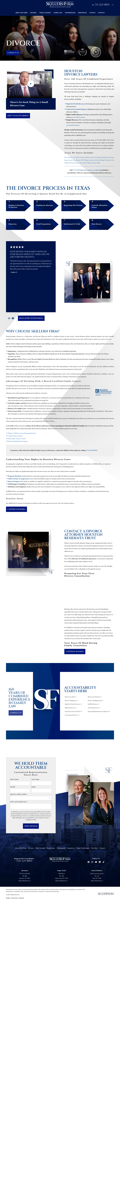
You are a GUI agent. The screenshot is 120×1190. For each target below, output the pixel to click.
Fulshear (87, 157)
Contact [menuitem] (101, 12)
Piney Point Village (85, 163)
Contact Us (13, 53)
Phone (12, 787)
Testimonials (61, 848)
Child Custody (40, 848)
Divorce (31, 848)
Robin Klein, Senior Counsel (17, 438)
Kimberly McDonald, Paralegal (17, 441)
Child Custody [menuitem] (45, 12)
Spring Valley (96, 163)
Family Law (51, 848)
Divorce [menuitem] (33, 12)
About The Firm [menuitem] (21, 12)
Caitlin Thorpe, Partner (15, 436)
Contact (102, 848)
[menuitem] (8, 898)
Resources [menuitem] (82, 12)
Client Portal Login (83, 848)
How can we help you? (18, 802)
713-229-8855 (102, 4)
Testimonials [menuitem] (70, 12)
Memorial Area (74, 163)
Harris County (95, 157)
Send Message (30, 826)
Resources (70, 848)
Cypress (91, 160)
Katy (73, 160)
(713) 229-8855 (24, 861)
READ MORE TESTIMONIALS (31, 318)
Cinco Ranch (68, 157)
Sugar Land (68, 160)
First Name (14, 779)
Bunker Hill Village (82, 160)
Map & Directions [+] (25, 880)
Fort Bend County (78, 157)
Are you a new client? (18, 794)
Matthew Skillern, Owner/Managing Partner (22, 433)
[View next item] (13, 318)
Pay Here (94, 848)
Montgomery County (107, 157)
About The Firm (20, 848)
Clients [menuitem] (92, 12)
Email (33, 787)
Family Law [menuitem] (58, 12)
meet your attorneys (18, 115)
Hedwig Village (99, 160)
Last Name (35, 779)
